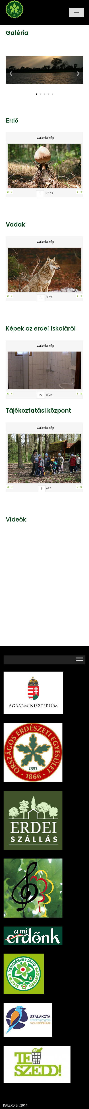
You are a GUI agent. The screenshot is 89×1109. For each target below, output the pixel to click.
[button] (36, 94)
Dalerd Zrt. (22, 22)
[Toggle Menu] (79, 660)
